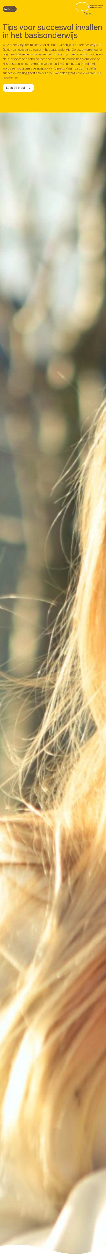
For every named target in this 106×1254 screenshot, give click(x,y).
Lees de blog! (18, 88)
